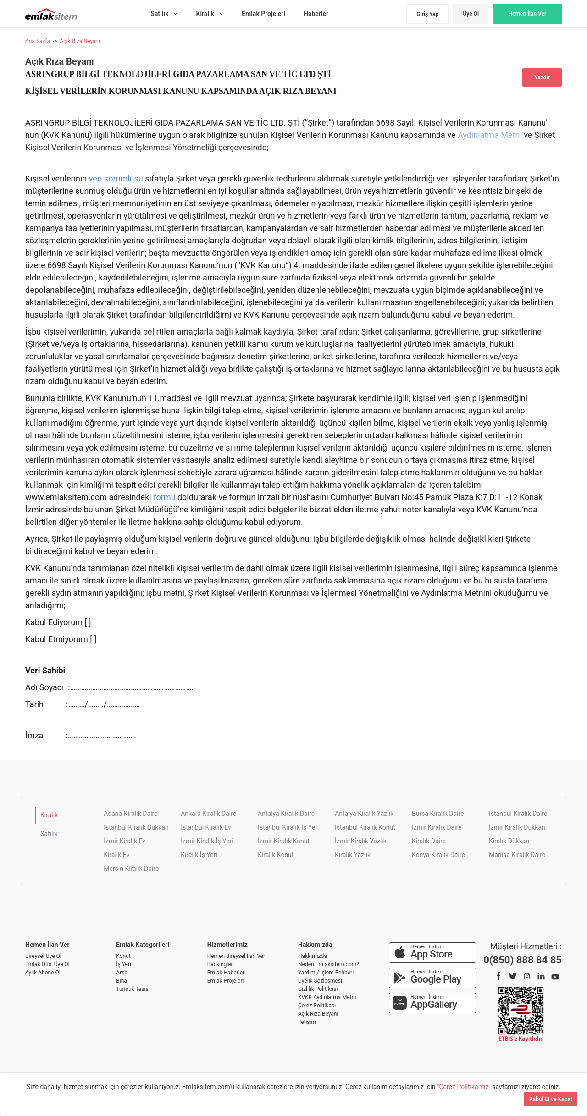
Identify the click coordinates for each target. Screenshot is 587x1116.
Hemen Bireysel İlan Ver (236, 956)
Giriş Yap (427, 14)
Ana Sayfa (37, 41)
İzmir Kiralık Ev (124, 841)
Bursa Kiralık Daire (438, 813)
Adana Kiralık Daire (130, 813)
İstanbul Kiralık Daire (518, 813)
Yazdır (542, 77)
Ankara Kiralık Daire (208, 813)
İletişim (307, 1022)
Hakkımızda (312, 956)
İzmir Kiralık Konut (284, 841)
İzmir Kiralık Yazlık (361, 841)
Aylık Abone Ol (43, 972)
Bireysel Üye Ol (43, 956)
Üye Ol (471, 14)
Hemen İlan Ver (528, 14)
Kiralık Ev (116, 854)
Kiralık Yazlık (353, 854)
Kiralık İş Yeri (199, 854)
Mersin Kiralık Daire (131, 868)
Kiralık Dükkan (509, 841)
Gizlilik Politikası (318, 989)
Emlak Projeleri (225, 981)
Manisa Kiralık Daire (517, 854)
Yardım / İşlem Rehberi (326, 972)
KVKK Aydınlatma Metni (327, 997)
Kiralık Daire (429, 841)
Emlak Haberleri (226, 972)
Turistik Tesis (132, 989)
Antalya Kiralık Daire (286, 813)
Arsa (121, 972)
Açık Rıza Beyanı (80, 41)
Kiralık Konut (276, 854)
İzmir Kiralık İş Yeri (207, 841)
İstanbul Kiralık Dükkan (136, 827)
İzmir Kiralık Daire (437, 827)
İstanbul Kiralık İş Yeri (288, 827)
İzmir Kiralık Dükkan (517, 827)
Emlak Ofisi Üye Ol (47, 964)
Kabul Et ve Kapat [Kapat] (550, 1099)
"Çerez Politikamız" (464, 1086)
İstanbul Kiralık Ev (206, 827)
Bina (121, 981)
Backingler (220, 964)
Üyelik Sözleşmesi (320, 981)
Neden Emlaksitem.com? (328, 964)
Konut (123, 956)
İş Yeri (123, 964)
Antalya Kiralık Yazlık (364, 813)
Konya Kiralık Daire (438, 854)
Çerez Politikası (317, 1005)
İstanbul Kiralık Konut (365, 827)
